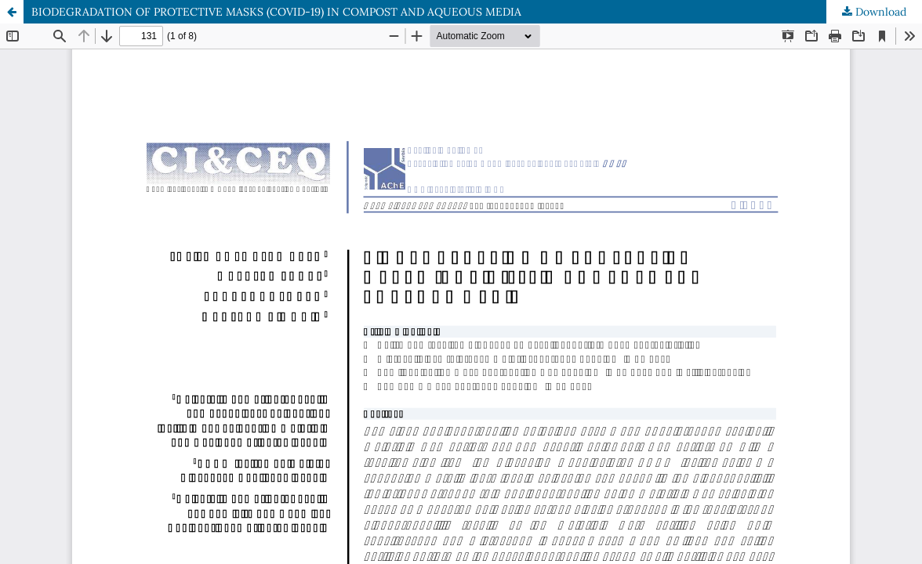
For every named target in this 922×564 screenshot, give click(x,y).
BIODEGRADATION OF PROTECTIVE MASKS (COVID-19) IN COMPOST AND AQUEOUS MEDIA (276, 12)
